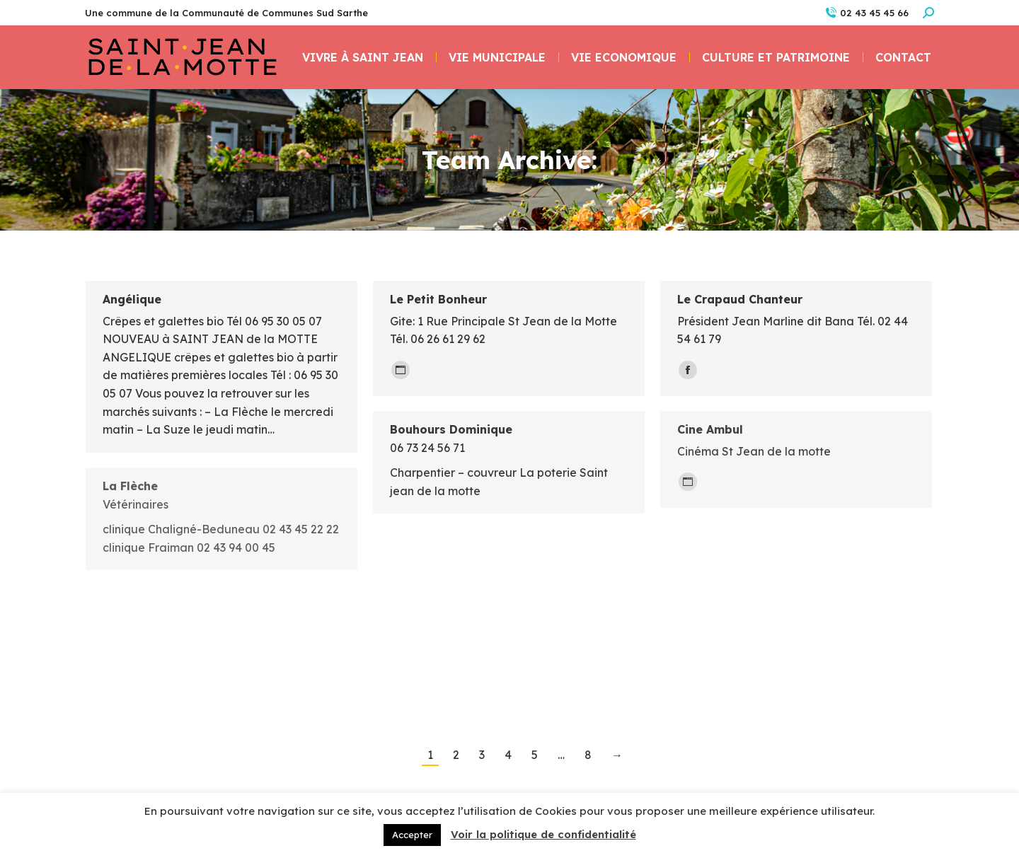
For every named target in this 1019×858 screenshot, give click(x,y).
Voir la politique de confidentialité (543, 834)
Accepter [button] (412, 834)
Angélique (132, 299)
